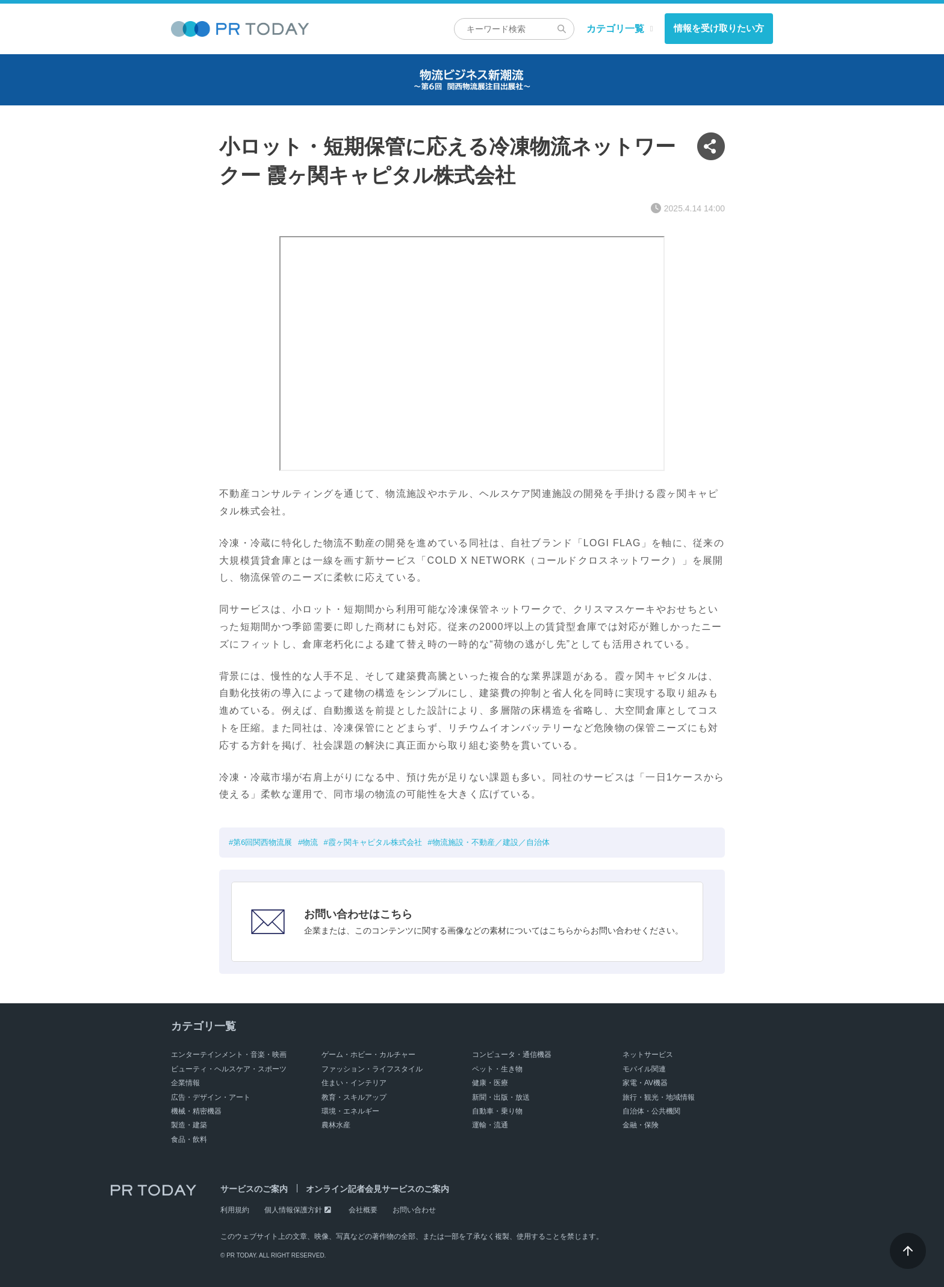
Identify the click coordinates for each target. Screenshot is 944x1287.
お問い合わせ (414, 1210)
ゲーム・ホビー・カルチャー (368, 1054)
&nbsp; (472, 353)
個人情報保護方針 (293, 1210)
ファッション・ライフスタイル (372, 1069)
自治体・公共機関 (651, 1111)
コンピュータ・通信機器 (511, 1054)
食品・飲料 (189, 1139)
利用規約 (234, 1210)
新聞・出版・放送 (501, 1097)
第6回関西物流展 (262, 842)
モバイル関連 (644, 1069)
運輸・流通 (490, 1125)
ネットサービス (648, 1054)
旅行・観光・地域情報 (659, 1097)
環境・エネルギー (350, 1111)
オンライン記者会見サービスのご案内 (377, 1189)
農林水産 (335, 1125)
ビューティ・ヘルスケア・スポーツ (229, 1069)
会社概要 (363, 1210)
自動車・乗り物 (497, 1111)
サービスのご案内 (254, 1189)
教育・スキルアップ (354, 1097)
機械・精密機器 (196, 1111)
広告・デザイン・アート (210, 1097)
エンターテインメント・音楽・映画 (229, 1054)
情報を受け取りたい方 (719, 28)
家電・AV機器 (645, 1083)
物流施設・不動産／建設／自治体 (491, 842)
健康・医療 (490, 1083)
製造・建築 (189, 1125)
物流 (310, 842)
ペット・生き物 (497, 1069)
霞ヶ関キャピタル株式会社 (375, 842)
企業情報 (185, 1083)
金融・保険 (641, 1125)
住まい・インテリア (354, 1083)
